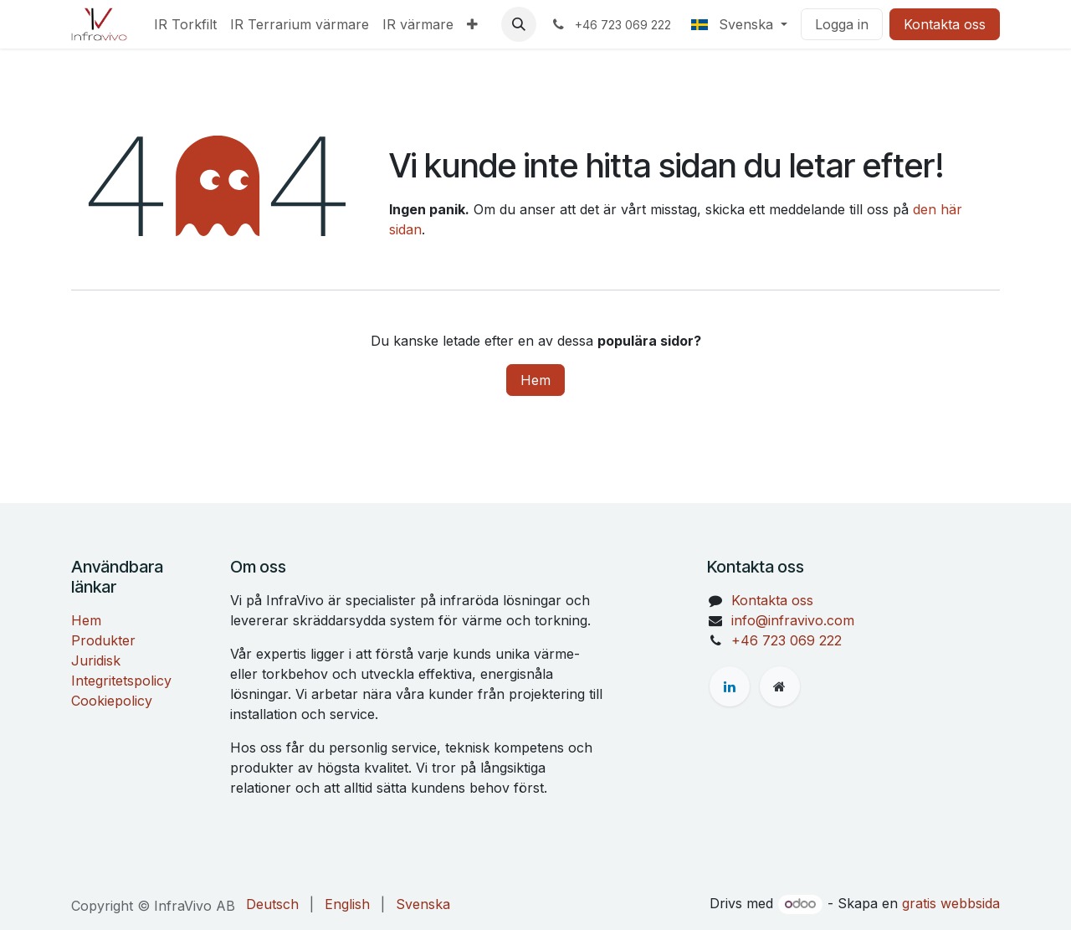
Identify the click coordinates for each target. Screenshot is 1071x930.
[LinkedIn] (730, 686)
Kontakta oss (945, 24)
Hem (535, 380)
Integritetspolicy (121, 680)
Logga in (842, 24)
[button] (518, 24)
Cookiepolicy (111, 700)
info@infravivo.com (792, 620)
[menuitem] (185, 24)
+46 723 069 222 (786, 640)
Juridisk (95, 660)
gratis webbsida (951, 903)
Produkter (103, 640)
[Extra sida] (780, 686)
